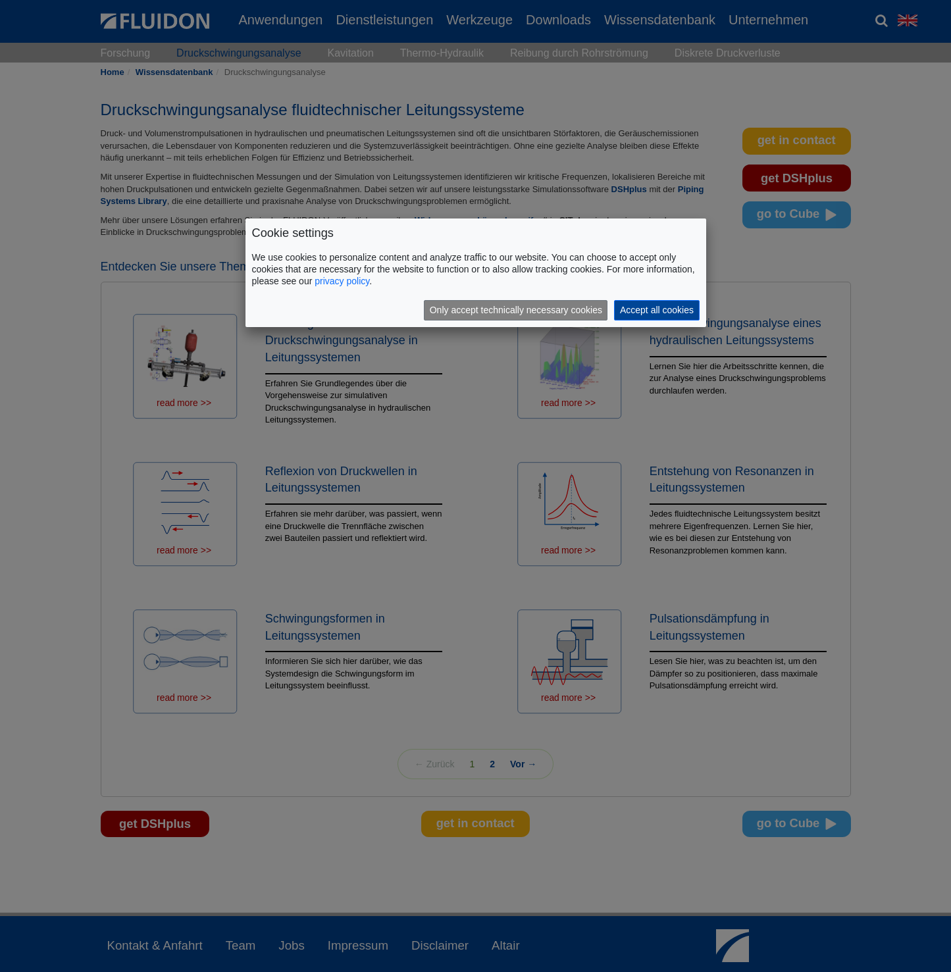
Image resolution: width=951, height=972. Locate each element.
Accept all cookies (657, 310)
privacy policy (342, 281)
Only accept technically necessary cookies (516, 310)
